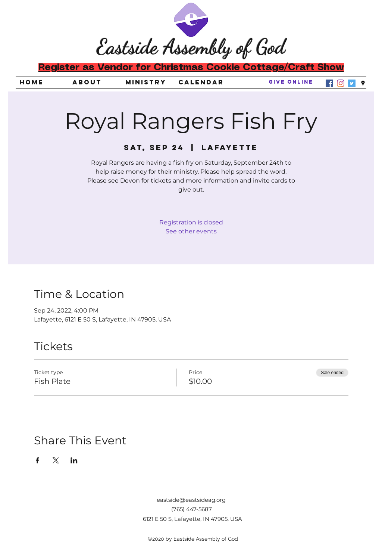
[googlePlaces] (363, 83)
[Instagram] (340, 83)
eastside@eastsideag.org (191, 499)
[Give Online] (291, 82)
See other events (191, 231)
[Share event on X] (55, 460)
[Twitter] (352, 83)
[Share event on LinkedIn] (74, 460)
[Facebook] (329, 83)
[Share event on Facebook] (37, 460)
